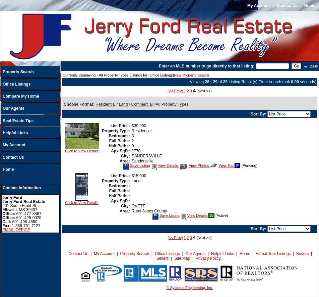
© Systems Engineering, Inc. (190, 288)
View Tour (222, 165)
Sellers (162, 258)
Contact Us (287, 5)
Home (309, 5)
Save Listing (136, 165)
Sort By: (259, 114)
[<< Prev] (175, 91)
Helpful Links (15, 133)
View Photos (195, 165)
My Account (258, 5)
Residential (105, 104)
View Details (165, 165)
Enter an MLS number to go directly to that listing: (206, 66)
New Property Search (191, 75)
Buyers (302, 253)
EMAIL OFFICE (16, 230)
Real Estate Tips (18, 120)
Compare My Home (21, 96)
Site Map (182, 258)
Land (123, 104)
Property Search (18, 71)
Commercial (141, 104)
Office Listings (16, 84)
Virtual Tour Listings (273, 253)
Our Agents (13, 108)
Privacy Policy (208, 258)
